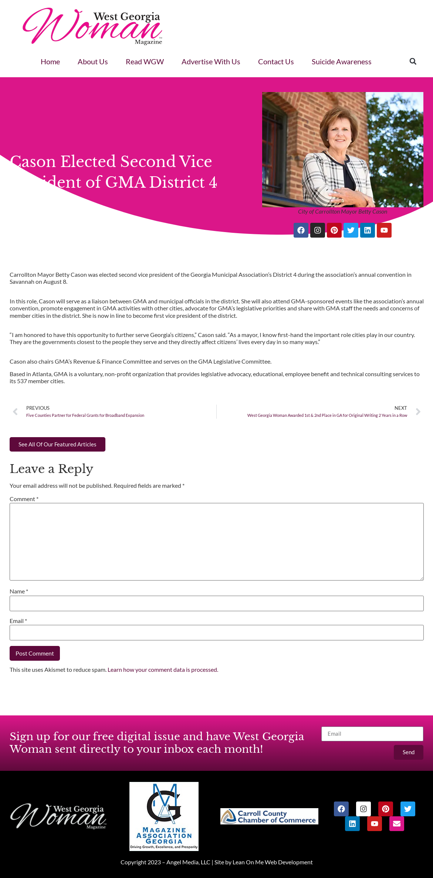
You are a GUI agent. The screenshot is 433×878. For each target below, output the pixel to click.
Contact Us (276, 61)
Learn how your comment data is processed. (163, 669)
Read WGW (145, 61)
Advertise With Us (211, 61)
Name (19, 591)
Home (50, 61)
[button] (413, 61)
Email (18, 620)
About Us (93, 61)
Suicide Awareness (342, 61)
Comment (24, 498)
